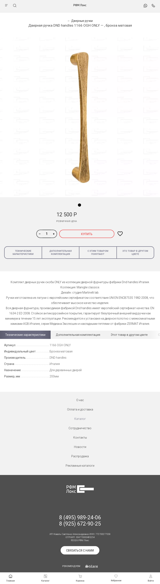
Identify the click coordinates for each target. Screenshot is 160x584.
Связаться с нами (80, 550)
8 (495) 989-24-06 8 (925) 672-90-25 (80, 521)
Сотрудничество (80, 428)
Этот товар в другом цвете (129, 334)
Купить (86, 234)
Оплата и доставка (80, 409)
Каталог (80, 418)
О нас (80, 400)
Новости (80, 447)
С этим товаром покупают (98, 252)
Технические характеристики (23, 252)
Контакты (80, 437)
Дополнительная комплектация (60, 252)
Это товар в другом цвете (135, 252)
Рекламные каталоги (80, 465)
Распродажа (80, 456)
